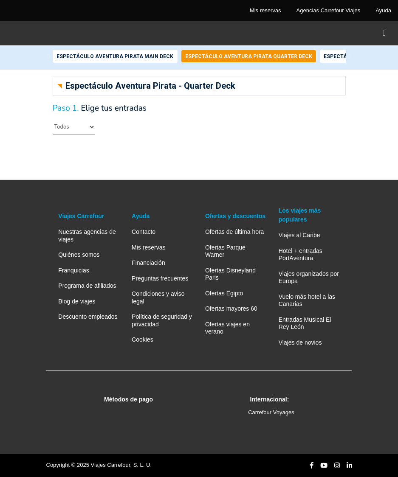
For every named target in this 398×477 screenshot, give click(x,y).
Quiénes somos (78, 254)
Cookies (142, 339)
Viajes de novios (300, 342)
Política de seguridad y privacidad (162, 320)
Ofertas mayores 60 (231, 308)
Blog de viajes (76, 301)
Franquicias (73, 270)
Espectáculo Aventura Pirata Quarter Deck (248, 56)
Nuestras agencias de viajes (87, 235)
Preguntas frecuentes (160, 278)
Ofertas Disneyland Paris (230, 274)
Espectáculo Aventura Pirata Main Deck (114, 56)
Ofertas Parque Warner (225, 251)
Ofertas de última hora (234, 231)
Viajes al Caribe (299, 235)
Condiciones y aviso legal (158, 297)
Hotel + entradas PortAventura (300, 254)
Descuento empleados (87, 316)
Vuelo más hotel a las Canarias (307, 300)
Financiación (148, 262)
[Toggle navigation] (384, 33)
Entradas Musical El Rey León (305, 323)
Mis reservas (148, 247)
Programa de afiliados (87, 285)
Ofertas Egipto (224, 293)
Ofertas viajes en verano (227, 328)
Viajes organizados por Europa (309, 277)
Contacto (143, 231)
